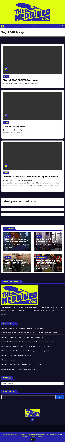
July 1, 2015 (9, 130)
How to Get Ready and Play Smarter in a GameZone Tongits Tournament (27, 342)
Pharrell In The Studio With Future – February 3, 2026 (21, 364)
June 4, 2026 (10, 245)
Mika (21, 83)
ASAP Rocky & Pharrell (14, 126)
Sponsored (41, 257)
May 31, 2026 (10, 266)
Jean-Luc (53, 266)
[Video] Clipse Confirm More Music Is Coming (18, 369)
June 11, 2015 (9, 180)
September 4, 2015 (11, 83)
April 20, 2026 (42, 266)
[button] (62, 26)
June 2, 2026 (42, 245)
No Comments (32, 83)
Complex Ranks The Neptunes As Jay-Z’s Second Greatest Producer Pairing (29, 333)
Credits (4, 314)
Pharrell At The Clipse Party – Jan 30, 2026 (17, 355)
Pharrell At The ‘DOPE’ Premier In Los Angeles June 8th (30, 176)
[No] (63, 437)
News (6, 76)
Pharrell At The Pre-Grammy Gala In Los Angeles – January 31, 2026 (26, 351)
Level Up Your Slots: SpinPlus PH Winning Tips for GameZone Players (26, 346)
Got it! (33, 439)
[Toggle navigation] (33, 26)
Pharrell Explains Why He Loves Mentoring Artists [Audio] (17, 241)
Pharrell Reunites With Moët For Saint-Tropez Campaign (16, 262)
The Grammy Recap (8, 360)
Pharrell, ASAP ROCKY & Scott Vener (21, 80)
